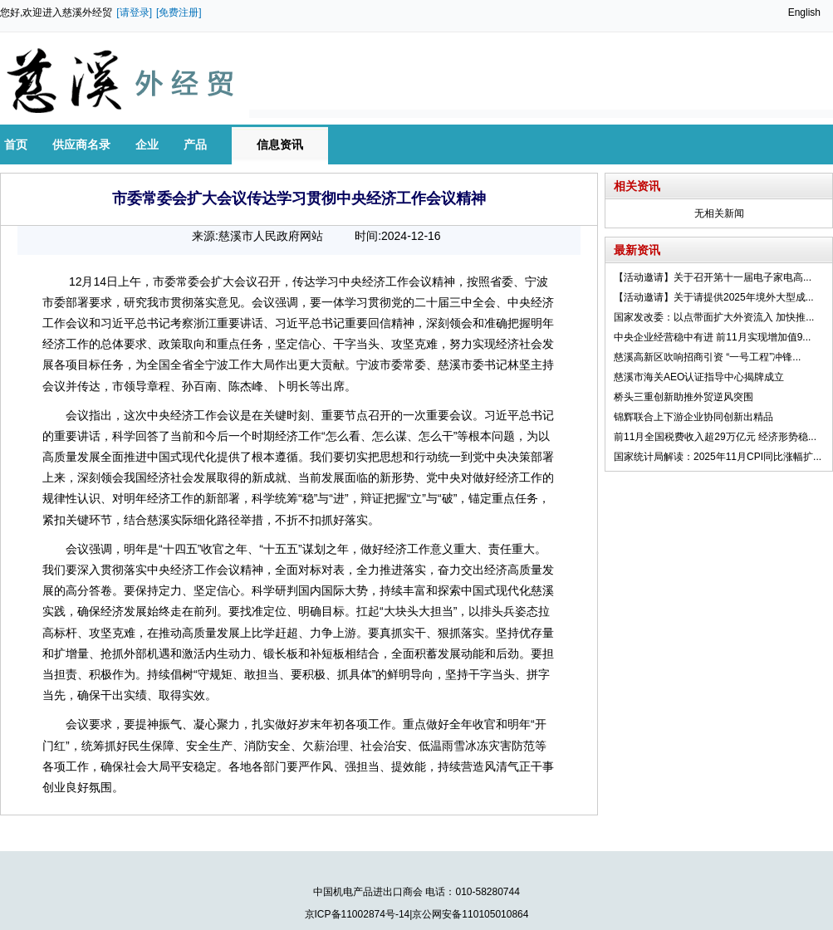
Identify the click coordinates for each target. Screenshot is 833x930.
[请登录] (134, 12)
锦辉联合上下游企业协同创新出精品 (693, 417)
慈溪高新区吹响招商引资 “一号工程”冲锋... (707, 357)
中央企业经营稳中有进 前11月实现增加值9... (712, 337)
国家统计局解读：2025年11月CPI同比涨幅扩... (717, 457)
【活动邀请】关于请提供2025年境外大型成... (714, 297)
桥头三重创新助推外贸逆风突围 (683, 397)
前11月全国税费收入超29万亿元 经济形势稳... (715, 437)
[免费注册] (179, 12)
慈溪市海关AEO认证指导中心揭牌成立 (699, 377)
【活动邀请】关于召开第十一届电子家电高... (712, 277)
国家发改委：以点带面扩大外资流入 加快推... (714, 317)
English (804, 12)
